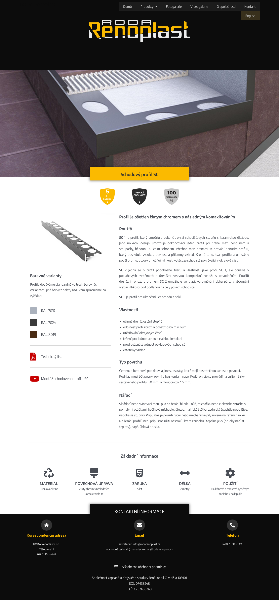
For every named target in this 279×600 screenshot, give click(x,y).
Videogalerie (181, 7)
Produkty (130, 7)
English (251, 6)
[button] (130, 6)
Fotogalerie (155, 7)
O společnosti (207, 7)
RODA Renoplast (37, 4)
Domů (109, 7)
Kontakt (231, 7)
